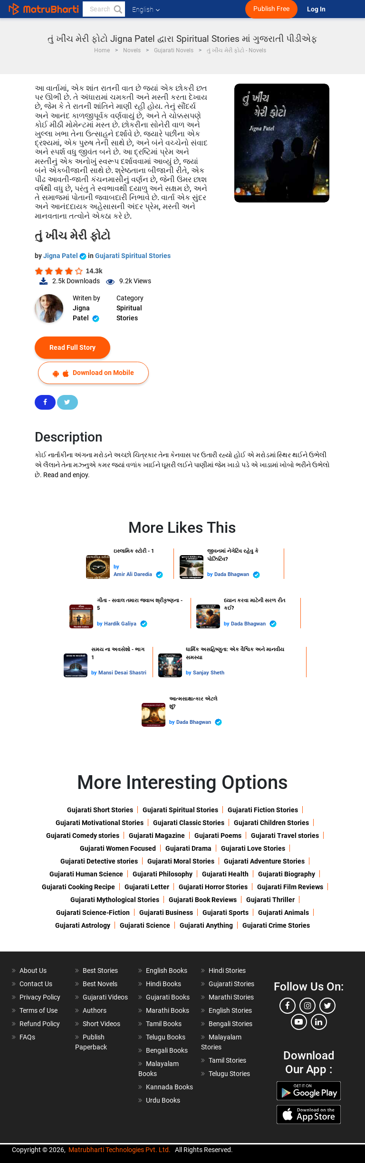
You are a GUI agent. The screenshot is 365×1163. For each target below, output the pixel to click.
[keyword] (104, 9)
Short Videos (101, 1024)
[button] (117, 9)
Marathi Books (167, 1010)
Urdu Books (163, 1100)
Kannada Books (169, 1087)
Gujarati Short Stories (100, 810)
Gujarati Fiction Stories (263, 810)
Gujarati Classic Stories (188, 823)
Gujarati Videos (105, 997)
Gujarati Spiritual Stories (133, 256)
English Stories (230, 1010)
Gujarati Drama (188, 848)
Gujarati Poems (217, 835)
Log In (317, 9)
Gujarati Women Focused (118, 848)
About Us (33, 970)
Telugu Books (165, 1037)
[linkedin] (319, 1022)
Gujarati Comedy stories (82, 835)
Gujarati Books (168, 997)
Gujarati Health (225, 874)
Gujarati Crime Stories (276, 925)
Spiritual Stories (129, 313)
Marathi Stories (231, 997)
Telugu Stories (229, 1073)
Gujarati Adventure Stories (264, 861)
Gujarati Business (166, 912)
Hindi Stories (227, 970)
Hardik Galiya (125, 623)
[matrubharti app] (221, 9)
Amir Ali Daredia (138, 574)
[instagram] (307, 1006)
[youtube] (299, 1022)
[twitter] (327, 1006)
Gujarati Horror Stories (213, 887)
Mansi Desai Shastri (122, 673)
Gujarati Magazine (157, 835)
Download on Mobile (93, 373)
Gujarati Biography (286, 874)
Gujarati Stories (231, 984)
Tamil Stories (227, 1060)
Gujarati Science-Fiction (93, 912)
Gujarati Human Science (86, 874)
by (116, 567)
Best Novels (100, 984)
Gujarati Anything (206, 925)
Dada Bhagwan (237, 574)
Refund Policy (39, 1024)
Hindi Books (163, 984)
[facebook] (287, 1006)
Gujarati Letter (147, 887)
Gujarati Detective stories (99, 861)
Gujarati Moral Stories (180, 861)
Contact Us (35, 984)
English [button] (146, 9)
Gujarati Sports (225, 912)
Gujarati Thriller (270, 899)
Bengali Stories (230, 1024)
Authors (94, 1010)
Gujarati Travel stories (285, 835)
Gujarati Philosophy (162, 874)
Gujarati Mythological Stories (114, 899)
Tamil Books (164, 1024)
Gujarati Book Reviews (203, 899)
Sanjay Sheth (208, 673)
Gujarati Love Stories (253, 848)
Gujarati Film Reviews (290, 887)
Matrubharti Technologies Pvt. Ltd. (119, 1149)
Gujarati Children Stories (271, 823)
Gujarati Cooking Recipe (78, 887)
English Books (166, 970)
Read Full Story (72, 347)
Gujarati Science (145, 925)
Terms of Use (38, 1010)
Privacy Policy (39, 997)
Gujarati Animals (283, 912)
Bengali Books (167, 1050)
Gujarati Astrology (82, 925)
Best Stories (100, 970)
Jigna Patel (65, 256)
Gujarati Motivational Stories (100, 823)
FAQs (27, 1037)
